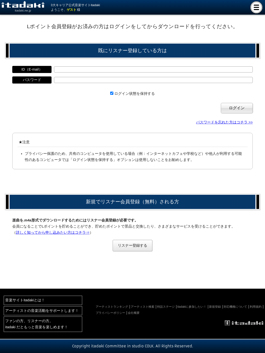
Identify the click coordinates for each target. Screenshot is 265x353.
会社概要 (134, 313)
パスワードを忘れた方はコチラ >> (224, 122)
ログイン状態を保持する (134, 94)
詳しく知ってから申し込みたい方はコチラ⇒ (53, 232)
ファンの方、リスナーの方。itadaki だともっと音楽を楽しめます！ (36, 324)
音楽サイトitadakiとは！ (25, 300)
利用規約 (256, 306)
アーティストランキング (112, 306)
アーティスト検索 (142, 306)
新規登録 (215, 306)
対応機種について (235, 306)
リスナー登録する (132, 245)
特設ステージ (166, 306)
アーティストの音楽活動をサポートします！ (42, 311)
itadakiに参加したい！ (192, 306)
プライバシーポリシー (110, 313)
